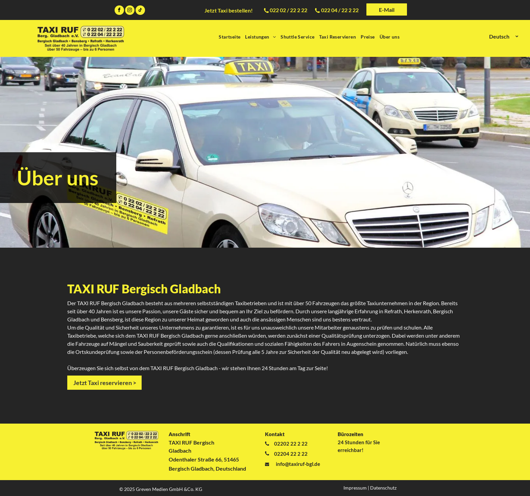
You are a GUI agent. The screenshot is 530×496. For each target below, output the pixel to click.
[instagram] (130, 11)
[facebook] (119, 11)
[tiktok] (140, 11)
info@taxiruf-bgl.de (298, 464)
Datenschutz (383, 488)
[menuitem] (229, 36)
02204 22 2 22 (291, 454)
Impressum (355, 488)
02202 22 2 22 (291, 444)
